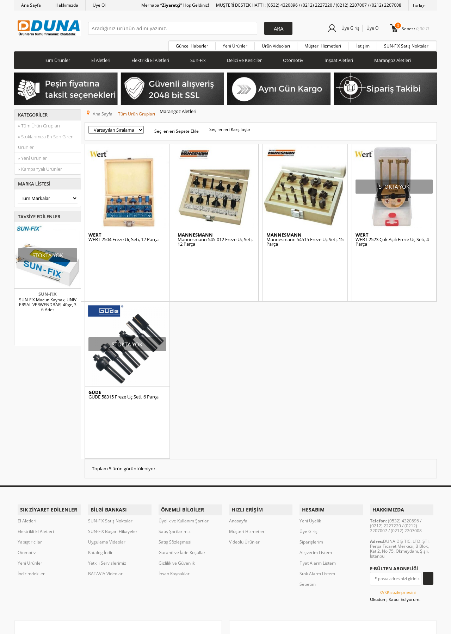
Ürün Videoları (276, 44)
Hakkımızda (66, 5)
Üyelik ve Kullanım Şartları (184, 448)
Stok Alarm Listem (317, 501)
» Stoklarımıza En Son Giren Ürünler (46, 140)
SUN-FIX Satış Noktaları (407, 44)
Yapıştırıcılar (30, 469)
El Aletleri (100, 58)
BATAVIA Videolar (105, 501)
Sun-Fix (198, 58)
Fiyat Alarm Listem (317, 491)
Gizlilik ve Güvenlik (177, 491)
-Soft (188, 625)
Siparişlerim (311, 469)
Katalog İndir (100, 480)
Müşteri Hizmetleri (322, 44)
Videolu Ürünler (244, 469)
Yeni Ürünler (235, 44)
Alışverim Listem (315, 480)
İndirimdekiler (31, 501)
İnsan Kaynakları (175, 501)
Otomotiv (293, 58)
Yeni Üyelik (310, 448)
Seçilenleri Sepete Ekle (176, 127)
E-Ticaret (204, 625)
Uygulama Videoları (107, 469)
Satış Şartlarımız (175, 459)
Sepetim (307, 512)
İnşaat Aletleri (339, 58)
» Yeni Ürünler (32, 156)
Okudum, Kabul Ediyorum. (395, 523)
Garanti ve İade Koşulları (182, 480)
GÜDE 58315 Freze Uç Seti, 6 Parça (123, 360)
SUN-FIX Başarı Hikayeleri (113, 459)
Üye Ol (99, 5)
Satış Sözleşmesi (175, 469)
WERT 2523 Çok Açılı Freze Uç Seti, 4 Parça (392, 237)
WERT (94, 230)
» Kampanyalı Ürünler (40, 167)
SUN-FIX (47, 292)
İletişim (363, 44)
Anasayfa (238, 448)
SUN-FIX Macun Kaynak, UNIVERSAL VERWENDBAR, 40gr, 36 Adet (47, 303)
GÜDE (94, 356)
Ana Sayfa (31, 5)
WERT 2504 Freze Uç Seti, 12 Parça (123, 235)
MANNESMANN (195, 230)
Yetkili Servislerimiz (107, 491)
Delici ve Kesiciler (244, 58)
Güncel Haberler (192, 44)
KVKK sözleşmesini (397, 520)
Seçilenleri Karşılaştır (230, 125)
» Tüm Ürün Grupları (39, 124)
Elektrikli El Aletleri (150, 58)
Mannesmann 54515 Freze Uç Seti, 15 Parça (305, 237)
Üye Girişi (349, 28)
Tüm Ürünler (57, 58)
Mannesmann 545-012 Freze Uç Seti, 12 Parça (215, 237)
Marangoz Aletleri (392, 58)
